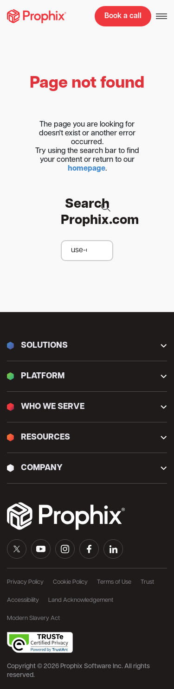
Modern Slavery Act (33, 618)
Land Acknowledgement (80, 600)
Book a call (123, 16)
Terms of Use (114, 582)
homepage (86, 168)
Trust (147, 582)
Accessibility (23, 600)
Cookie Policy (70, 582)
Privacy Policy (25, 582)
